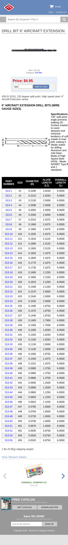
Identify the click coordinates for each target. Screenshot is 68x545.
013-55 (9, 440)
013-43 (9, 387)
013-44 (9, 392)
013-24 (9, 301)
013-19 (9, 277)
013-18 (9, 272)
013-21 (9, 286)
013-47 (9, 406)
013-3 (9, 200)
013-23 (9, 296)
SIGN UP (49, 524)
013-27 (9, 315)
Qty (23, 87)
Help (51, 12)
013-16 (9, 263)
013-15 (9, 258)
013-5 (9, 210)
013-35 (9, 349)
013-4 (9, 205)
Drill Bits (38, 72)
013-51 (9, 426)
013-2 (9, 195)
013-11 (9, 239)
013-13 (9, 248)
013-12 (9, 243)
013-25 (9, 306)
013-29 (9, 325)
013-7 (9, 219)
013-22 (9, 291)
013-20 (9, 282)
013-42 (9, 382)
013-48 (9, 411)
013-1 (9, 191)
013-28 (9, 320)
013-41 (9, 378)
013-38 (9, 363)
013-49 (9, 416)
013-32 (9, 339)
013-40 (9, 373)
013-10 (9, 234)
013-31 (9, 334)
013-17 (9, 267)
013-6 (9, 215)
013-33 (9, 344)
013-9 (9, 229)
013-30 (9, 330)
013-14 (9, 253)
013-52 (9, 430)
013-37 (9, 358)
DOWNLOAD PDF (49, 507)
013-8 (9, 224)
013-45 (9, 397)
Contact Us (61, 12)
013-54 (9, 435)
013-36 (9, 354)
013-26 (9, 310)
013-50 (9, 421)
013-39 (9, 368)
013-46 (9, 402)
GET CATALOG (24, 507)
